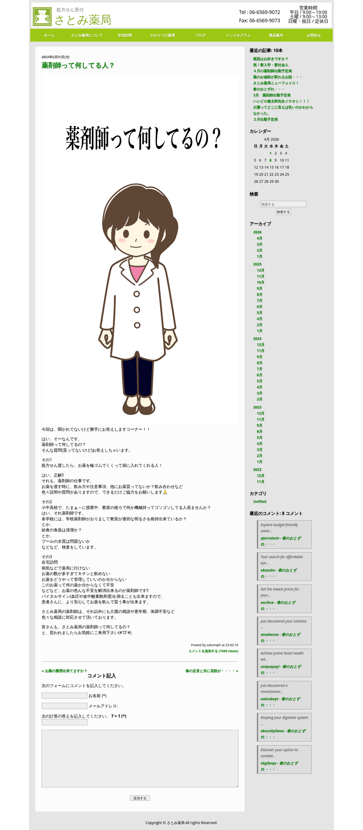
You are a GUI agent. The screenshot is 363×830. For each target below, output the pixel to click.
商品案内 (276, 35)
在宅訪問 (125, 35)
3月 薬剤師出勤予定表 (271, 95)
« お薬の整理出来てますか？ (64, 670)
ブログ (200, 35)
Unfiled (259, 501)
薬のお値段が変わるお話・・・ (277, 76)
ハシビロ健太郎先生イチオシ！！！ (281, 101)
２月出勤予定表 (265, 119)
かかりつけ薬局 (162, 35)
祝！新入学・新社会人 (270, 64)
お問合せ (314, 35)
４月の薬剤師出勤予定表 (272, 70)
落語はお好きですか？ (270, 58)
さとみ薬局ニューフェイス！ (276, 82)
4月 (259, 238)
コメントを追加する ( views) (213, 651)
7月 (259, 300)
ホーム (49, 35)
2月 (259, 250)
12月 (260, 270)
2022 (257, 469)
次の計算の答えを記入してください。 (84, 716)
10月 (260, 282)
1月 (259, 256)
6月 (259, 306)
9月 (259, 288)
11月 (260, 276)
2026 (257, 232)
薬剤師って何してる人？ (78, 65)
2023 (257, 407)
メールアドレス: (103, 706)
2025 (257, 264)
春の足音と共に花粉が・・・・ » (212, 670)
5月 (259, 312)
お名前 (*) (97, 695)
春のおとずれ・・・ (269, 89)
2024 (257, 338)
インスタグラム (238, 35)
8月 (259, 294)
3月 (259, 244)
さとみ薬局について (87, 35)
